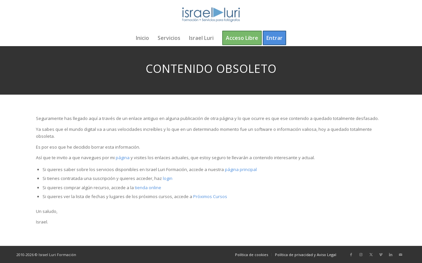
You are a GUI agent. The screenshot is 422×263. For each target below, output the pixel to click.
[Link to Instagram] (361, 254)
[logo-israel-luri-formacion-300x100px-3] (211, 15)
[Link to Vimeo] (381, 254)
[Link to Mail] (401, 254)
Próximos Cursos (209, 196)
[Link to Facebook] (351, 254)
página (123, 158)
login (167, 178)
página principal (241, 169)
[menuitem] (142, 38)
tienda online (148, 187)
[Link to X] (371, 254)
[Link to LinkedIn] (391, 254)
